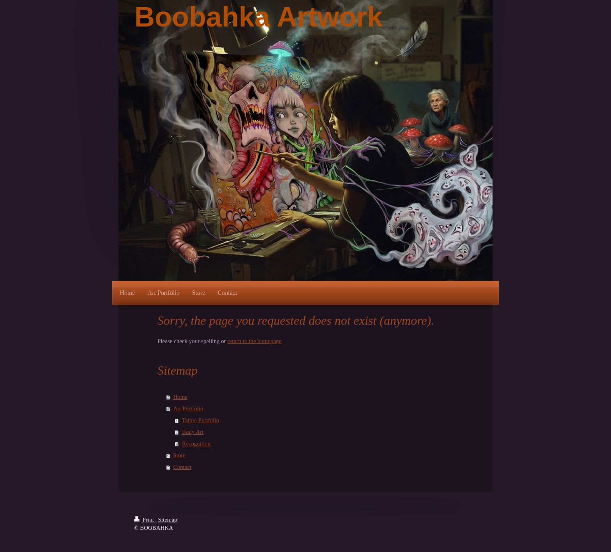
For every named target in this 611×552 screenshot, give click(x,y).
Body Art (192, 432)
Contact (182, 467)
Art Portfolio (188, 408)
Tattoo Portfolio (200, 420)
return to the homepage (255, 341)
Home (180, 397)
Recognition (196, 444)
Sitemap (167, 520)
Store (179, 455)
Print (144, 520)
